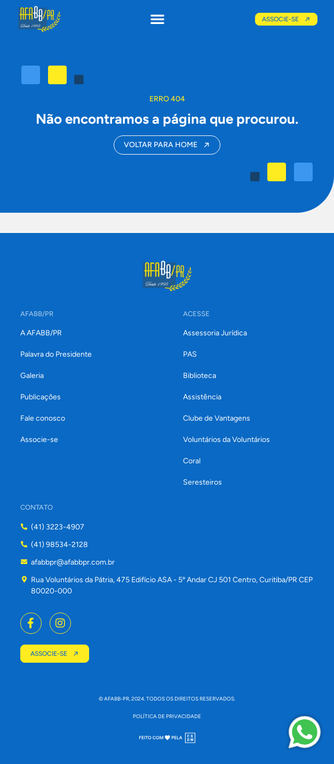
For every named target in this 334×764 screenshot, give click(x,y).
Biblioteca (199, 375)
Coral (192, 460)
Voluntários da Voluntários (226, 439)
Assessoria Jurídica (215, 332)
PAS (190, 354)
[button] (157, 18)
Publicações (40, 396)
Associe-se (39, 439)
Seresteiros (202, 482)
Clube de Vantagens (216, 418)
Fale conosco (42, 418)
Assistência (202, 396)
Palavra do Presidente (56, 354)
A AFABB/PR (41, 332)
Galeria (32, 375)
